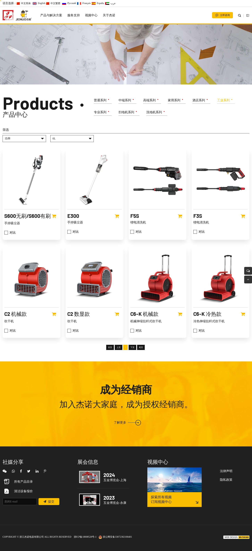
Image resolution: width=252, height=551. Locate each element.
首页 (110, 362)
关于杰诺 (109, 15)
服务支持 (73, 15)
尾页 (141, 362)
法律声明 (226, 471)
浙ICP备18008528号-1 (85, 537)
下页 (132, 362)
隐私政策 (226, 479)
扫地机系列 (126, 113)
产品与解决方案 (51, 15)
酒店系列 (198, 101)
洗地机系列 (154, 113)
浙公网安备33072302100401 (115, 537)
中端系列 (125, 101)
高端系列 (149, 101)
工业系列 (223, 101)
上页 (118, 362)
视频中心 (91, 15)
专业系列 (100, 113)
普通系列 (100, 101)
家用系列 (174, 101)
